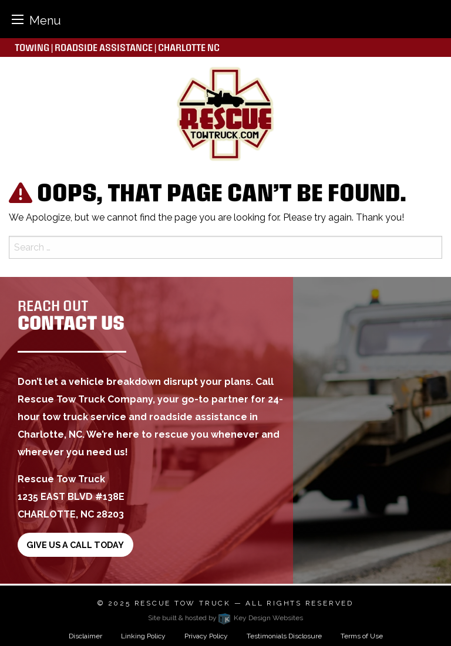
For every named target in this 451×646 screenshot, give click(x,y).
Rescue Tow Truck (182, 603)
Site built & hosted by (225, 618)
